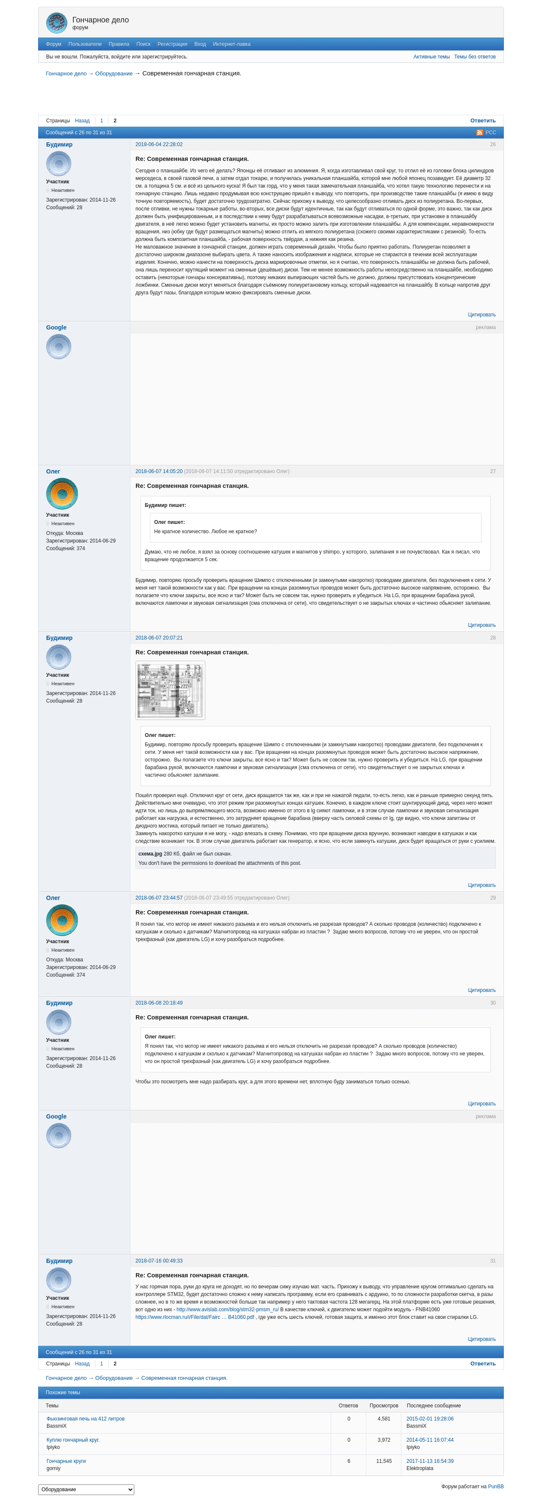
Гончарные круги (66, 1461)
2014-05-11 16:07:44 (430, 1440)
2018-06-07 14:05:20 (159, 471)
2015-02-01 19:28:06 (430, 1419)
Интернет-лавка (232, 44)
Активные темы (432, 57)
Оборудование (114, 73)
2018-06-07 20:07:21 (159, 638)
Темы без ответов (475, 57)
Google (56, 327)
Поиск (143, 44)
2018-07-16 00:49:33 (159, 1261)
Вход (200, 44)
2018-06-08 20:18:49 (159, 1003)
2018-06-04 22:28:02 (159, 144)
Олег (53, 471)
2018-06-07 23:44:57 (159, 898)
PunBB (496, 1487)
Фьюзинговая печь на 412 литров (85, 1419)
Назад (82, 121)
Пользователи (85, 44)
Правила (119, 44)
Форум (53, 44)
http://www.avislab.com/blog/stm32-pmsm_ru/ (228, 1309)
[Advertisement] (144, 97)
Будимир (59, 144)
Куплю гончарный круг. (73, 1440)
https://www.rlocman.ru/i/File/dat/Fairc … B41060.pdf (195, 1317)
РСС (491, 133)
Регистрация (172, 44)
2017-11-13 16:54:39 (430, 1461)
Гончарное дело (100, 20)
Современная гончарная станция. (191, 73)
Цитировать (482, 315)
